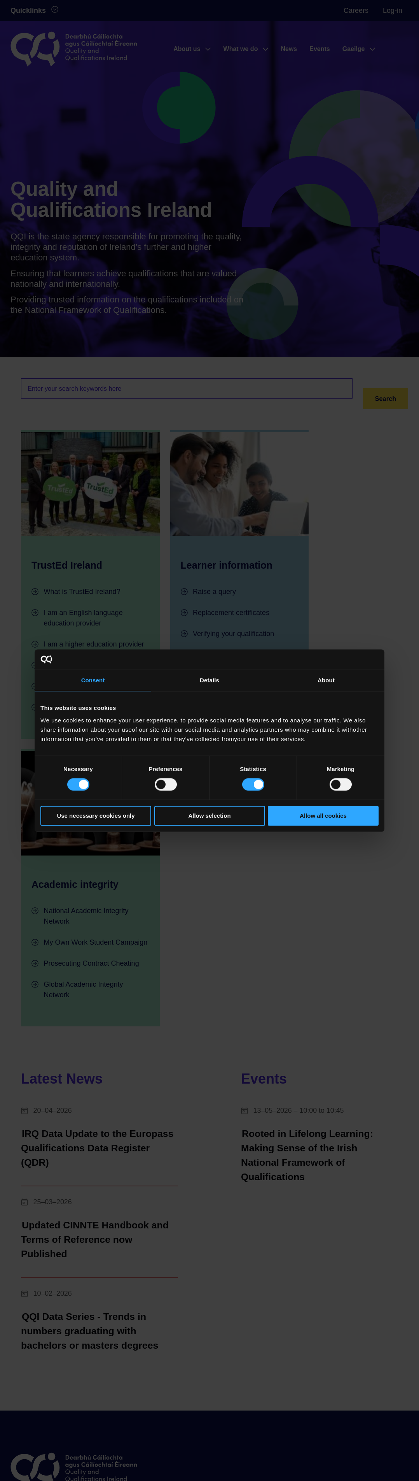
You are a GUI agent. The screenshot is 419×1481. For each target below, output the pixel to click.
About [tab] (326, 680)
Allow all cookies (323, 815)
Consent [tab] (93, 680)
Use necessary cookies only (95, 815)
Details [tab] (209, 680)
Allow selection (209, 815)
